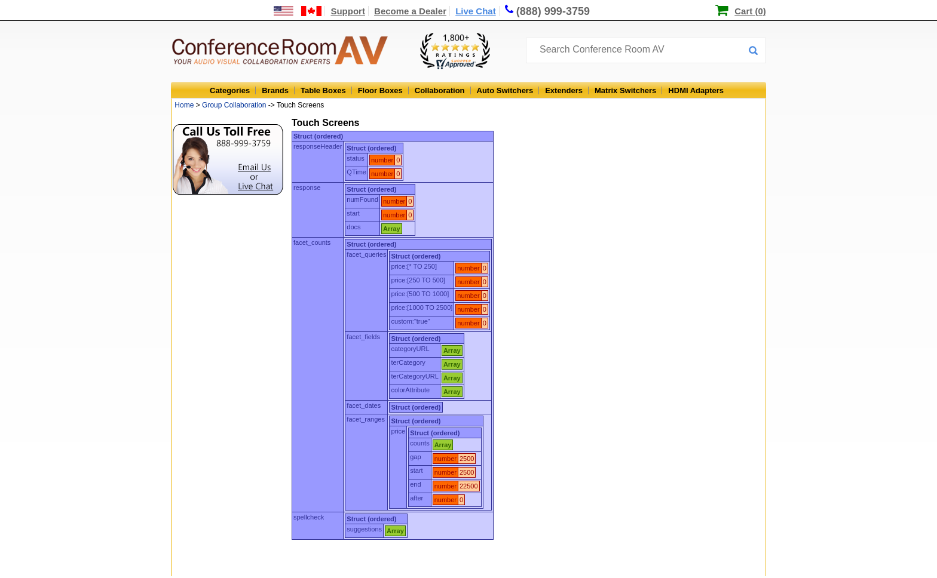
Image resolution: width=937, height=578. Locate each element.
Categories (230, 90)
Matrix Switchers (625, 90)
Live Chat (475, 11)
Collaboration (440, 90)
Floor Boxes (380, 90)
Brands (275, 90)
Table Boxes (323, 90)
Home (184, 105)
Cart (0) (750, 11)
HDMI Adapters (696, 90)
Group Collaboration (234, 105)
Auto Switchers (505, 90)
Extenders (564, 90)
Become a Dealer (410, 11)
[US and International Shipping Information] (298, 11)
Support (347, 11)
